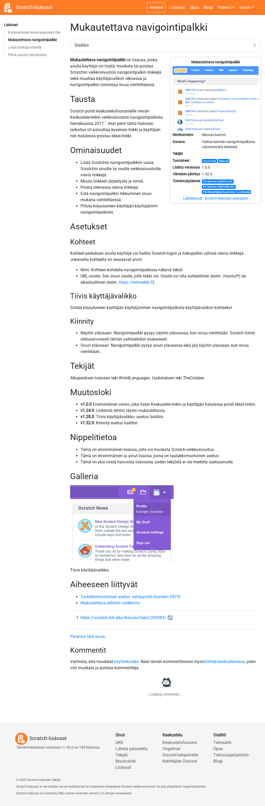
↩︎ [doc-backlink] (170, 617)
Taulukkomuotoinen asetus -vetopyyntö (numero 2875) (130, 596)
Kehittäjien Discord (180, 761)
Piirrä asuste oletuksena (27, 55)
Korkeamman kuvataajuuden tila (34, 32)
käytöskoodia (126, 661)
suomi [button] (245, 7)
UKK (119, 742)
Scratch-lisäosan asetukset (226, 198)
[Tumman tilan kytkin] (258, 4)
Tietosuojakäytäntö (231, 754)
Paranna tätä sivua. (88, 636)
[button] (166, 45)
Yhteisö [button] (224, 7)
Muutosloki (125, 761)
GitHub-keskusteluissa (224, 661)
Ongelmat (171, 748)
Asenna (156, 7)
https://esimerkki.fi (136, 282)
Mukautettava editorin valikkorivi (110, 602)
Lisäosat (177, 7)
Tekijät (121, 754)
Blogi (208, 7)
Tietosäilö (222, 742)
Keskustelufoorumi (180, 742)
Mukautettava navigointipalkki (32, 40)
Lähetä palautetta (131, 748)
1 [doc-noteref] (106, 122)
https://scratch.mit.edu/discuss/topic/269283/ (123, 617)
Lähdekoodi (192, 198)
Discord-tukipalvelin (180, 754)
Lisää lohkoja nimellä (24, 47)
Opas (194, 7)
